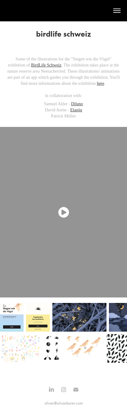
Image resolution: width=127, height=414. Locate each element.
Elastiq (76, 110)
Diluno (77, 104)
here (100, 83)
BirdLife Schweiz (46, 65)
